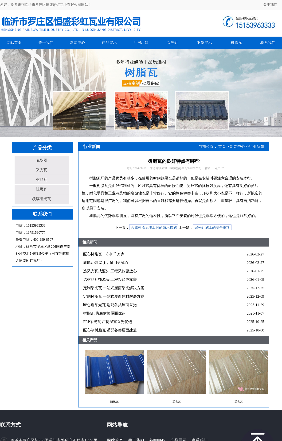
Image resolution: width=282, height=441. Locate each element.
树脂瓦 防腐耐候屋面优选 (104, 313)
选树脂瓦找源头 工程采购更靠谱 (110, 279)
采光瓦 (41, 170)
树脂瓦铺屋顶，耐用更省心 (105, 263)
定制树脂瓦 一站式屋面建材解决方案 (113, 296)
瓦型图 (41, 160)
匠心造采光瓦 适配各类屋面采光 (110, 305)
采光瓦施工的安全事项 (212, 227)
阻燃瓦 (41, 189)
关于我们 (270, 5)
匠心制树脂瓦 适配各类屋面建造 (110, 330)
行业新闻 (256, 146)
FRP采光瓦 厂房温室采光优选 (107, 322)
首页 (222, 146)
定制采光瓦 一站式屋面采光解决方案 (113, 288)
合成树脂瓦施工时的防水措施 (154, 227)
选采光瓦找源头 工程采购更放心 (110, 271)
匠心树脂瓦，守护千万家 (104, 254)
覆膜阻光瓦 (41, 199)
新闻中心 (237, 146)
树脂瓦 (41, 180)
